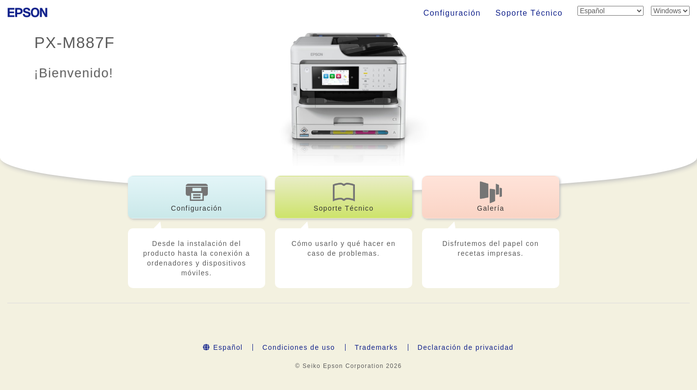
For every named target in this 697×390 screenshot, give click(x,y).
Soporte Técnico (529, 13)
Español (223, 347)
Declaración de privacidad (466, 347)
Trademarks (376, 347)
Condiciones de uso (298, 347)
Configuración (452, 13)
